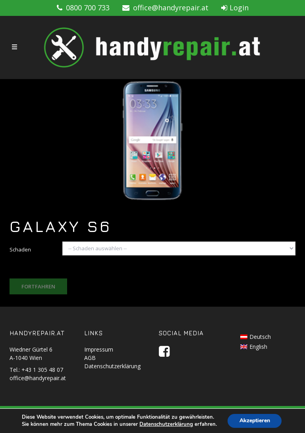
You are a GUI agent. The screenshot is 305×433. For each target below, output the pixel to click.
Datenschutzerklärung (112, 366)
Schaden (20, 249)
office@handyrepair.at (165, 7)
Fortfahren (38, 286)
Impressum (98, 349)
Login (235, 7)
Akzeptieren (254, 420)
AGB (90, 357)
